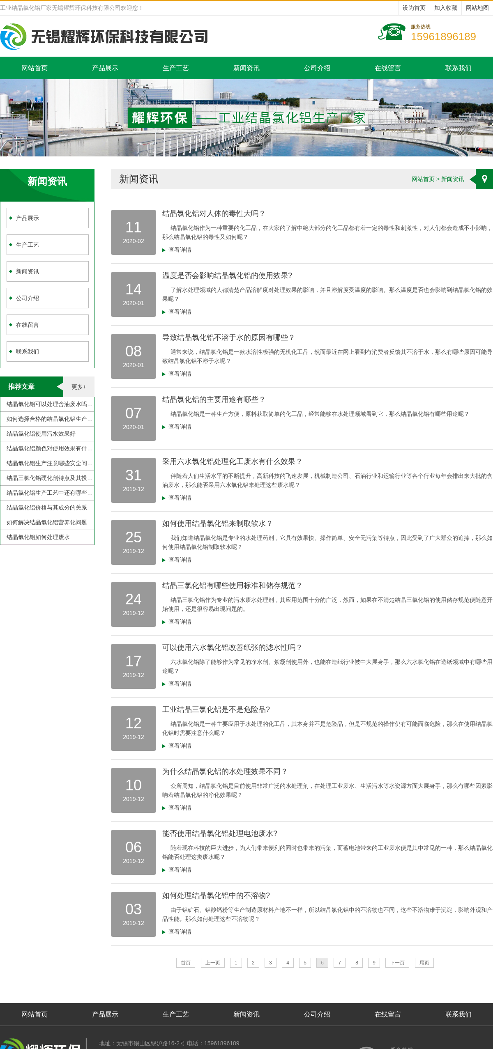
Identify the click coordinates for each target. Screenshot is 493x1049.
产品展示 (105, 67)
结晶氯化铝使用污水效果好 (41, 433)
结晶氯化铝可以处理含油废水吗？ (50, 404)
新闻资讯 (246, 67)
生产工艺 (176, 67)
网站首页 (34, 67)
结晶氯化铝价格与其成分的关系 (47, 507)
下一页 (397, 963)
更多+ (78, 386)
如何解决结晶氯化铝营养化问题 (47, 522)
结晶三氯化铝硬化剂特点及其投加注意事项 (61, 478)
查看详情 (179, 249)
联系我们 (458, 67)
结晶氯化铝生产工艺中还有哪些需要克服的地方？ (70, 492)
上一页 (212, 963)
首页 (186, 963)
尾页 (424, 963)
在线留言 (388, 67)
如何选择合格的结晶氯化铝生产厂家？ (55, 418)
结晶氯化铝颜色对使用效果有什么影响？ (58, 448)
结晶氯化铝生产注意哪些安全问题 (50, 463)
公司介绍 (317, 67)
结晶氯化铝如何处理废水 (38, 537)
